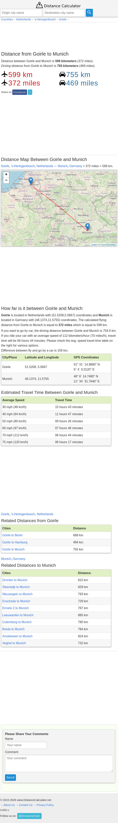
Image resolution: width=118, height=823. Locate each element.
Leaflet (94, 245)
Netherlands (44, 166)
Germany (75, 166)
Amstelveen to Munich (17, 636)
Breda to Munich (13, 629)
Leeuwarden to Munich (17, 615)
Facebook (19, 92)
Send (10, 777)
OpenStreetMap (108, 245)
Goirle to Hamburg (14, 542)
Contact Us (25, 805)
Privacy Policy (45, 805)
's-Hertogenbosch (23, 166)
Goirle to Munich (13, 549)
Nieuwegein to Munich (17, 594)
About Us (9, 805)
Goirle (5, 166)
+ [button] (6, 175)
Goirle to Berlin (12, 535)
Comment (11, 752)
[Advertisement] (59, 35)
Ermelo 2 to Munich (15, 608)
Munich (63, 166)
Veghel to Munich (14, 643)
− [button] (6, 180)
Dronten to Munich (14, 580)
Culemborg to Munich (16, 622)
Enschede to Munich (16, 601)
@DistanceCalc (29, 815)
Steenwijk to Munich (16, 587)
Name (9, 738)
